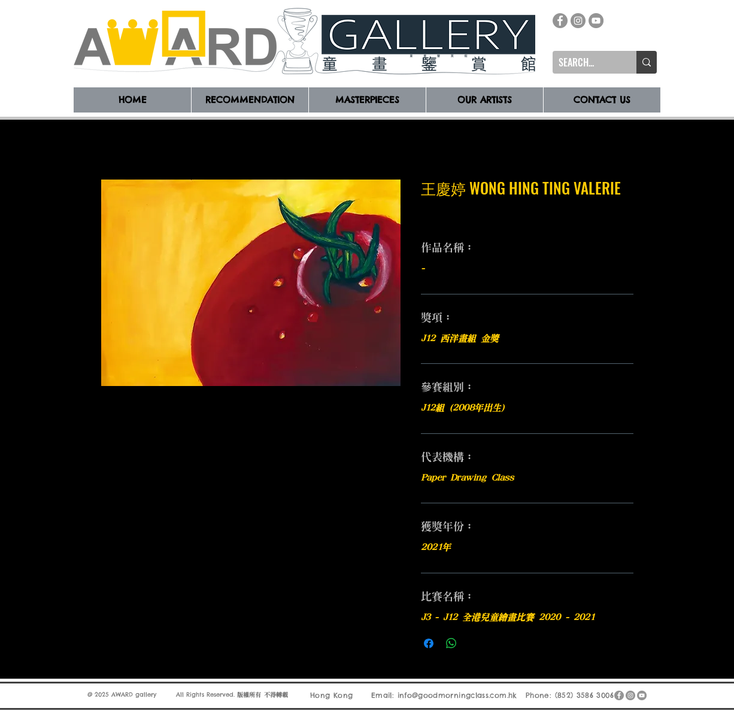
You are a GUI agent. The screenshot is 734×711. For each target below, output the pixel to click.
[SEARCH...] (585, 62)
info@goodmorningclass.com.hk (457, 695)
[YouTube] (596, 20)
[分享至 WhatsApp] (451, 643)
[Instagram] (578, 20)
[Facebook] (560, 20)
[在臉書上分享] (428, 643)
